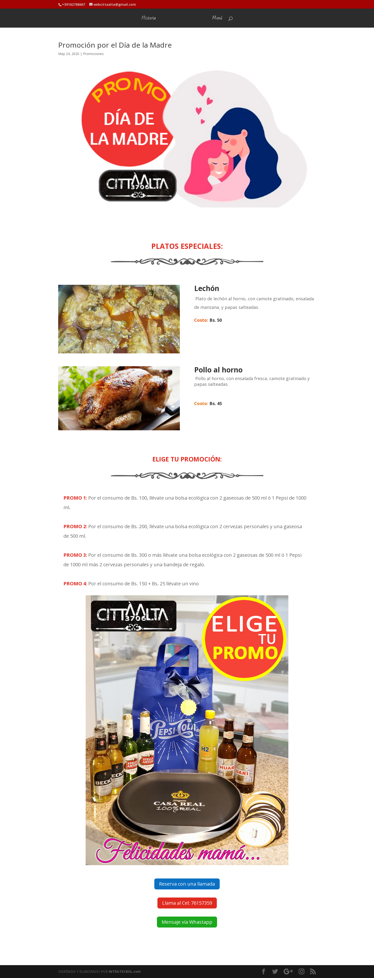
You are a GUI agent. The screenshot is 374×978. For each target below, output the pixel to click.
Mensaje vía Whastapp (187, 922)
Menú (218, 19)
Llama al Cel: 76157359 (187, 903)
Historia (148, 19)
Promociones (93, 53)
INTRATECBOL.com (125, 971)
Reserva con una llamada (187, 884)
